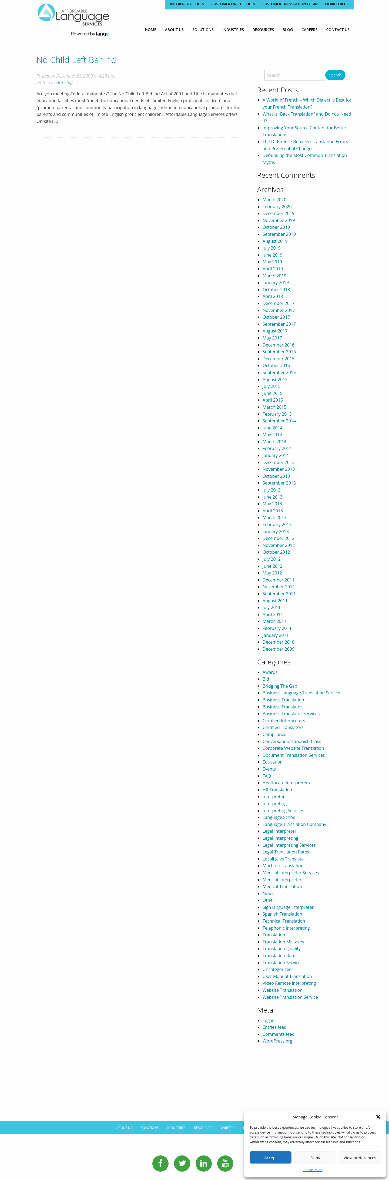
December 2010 (278, 642)
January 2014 (276, 455)
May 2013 (272, 504)
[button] (378, 1117)
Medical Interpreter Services (291, 873)
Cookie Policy (312, 1170)
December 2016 (278, 345)
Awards (270, 672)
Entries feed (275, 1027)
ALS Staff (65, 82)
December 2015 (278, 359)
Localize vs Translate (283, 859)
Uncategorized (277, 969)
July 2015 (272, 386)
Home (150, 29)
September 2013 (279, 483)
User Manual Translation (287, 976)
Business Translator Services (291, 714)
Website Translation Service (290, 997)
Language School (280, 817)
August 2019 (275, 241)
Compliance (274, 734)
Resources (263, 29)
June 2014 (273, 428)
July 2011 (272, 607)
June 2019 (273, 255)
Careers (309, 29)
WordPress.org (277, 1041)
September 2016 (279, 352)
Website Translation (283, 990)
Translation (274, 935)
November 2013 (279, 469)
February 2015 (277, 414)
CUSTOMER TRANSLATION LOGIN (290, 3)
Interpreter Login (186, 3)
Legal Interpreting (280, 838)
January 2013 (276, 531)
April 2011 (273, 614)
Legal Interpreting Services (289, 845)
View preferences (360, 1157)
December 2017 (278, 303)
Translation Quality (282, 949)
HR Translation (277, 790)
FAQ (267, 776)
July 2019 (272, 248)
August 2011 (275, 601)
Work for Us (336, 3)
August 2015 (275, 379)
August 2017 (275, 331)
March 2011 (274, 621)
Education (273, 762)
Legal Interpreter (279, 831)
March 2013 (274, 517)
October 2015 (276, 365)
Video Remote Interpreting (289, 983)
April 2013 (273, 511)
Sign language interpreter (288, 907)
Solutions (203, 29)
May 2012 (272, 573)
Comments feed (279, 1034)
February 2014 (277, 448)
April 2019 (273, 269)
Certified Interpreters (284, 721)
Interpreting (275, 803)
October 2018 (276, 290)
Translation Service (282, 963)
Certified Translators (283, 727)
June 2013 (273, 497)
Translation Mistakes (283, 942)
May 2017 (272, 338)
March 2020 (274, 200)
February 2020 (277, 207)
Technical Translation (284, 921)
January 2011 (276, 635)
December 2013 (278, 462)
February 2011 (277, 628)
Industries (233, 29)
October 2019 (276, 227)
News (268, 893)
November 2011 (279, 587)
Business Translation (283, 700)
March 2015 (274, 407)
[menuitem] (150, 29)
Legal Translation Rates (286, 852)
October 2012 (276, 552)
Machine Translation (283, 866)
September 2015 (279, 372)
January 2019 (276, 282)
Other (268, 900)
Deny (315, 1157)
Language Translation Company (294, 824)
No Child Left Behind (76, 59)
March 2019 (274, 276)
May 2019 (272, 262)
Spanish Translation (282, 914)
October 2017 (276, 317)
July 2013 (272, 490)
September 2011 (279, 594)
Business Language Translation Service (301, 693)
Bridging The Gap (280, 686)
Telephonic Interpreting (286, 928)
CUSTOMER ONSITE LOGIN (232, 3)
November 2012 (279, 545)
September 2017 (279, 324)
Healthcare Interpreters (286, 783)
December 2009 (278, 649)
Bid (266, 679)
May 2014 (272, 435)
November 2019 (279, 220)
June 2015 (273, 393)
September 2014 (279, 421)
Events (269, 769)
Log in (269, 1020)
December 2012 (278, 538)
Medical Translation (282, 886)
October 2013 (276, 476)
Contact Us (338, 29)
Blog (288, 29)
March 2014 (274, 442)
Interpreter (274, 796)
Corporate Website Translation (293, 748)
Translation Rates (280, 956)
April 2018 (273, 296)
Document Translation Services (294, 755)
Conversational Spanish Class (292, 741)
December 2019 (278, 213)
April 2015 (273, 400)
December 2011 (278, 580)
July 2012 (272, 559)
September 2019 (279, 234)
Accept (270, 1157)
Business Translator (282, 707)
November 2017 (279, 310)
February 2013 (277, 524)
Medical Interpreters (283, 880)
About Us (174, 29)
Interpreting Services (283, 810)
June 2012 (273, 566)
